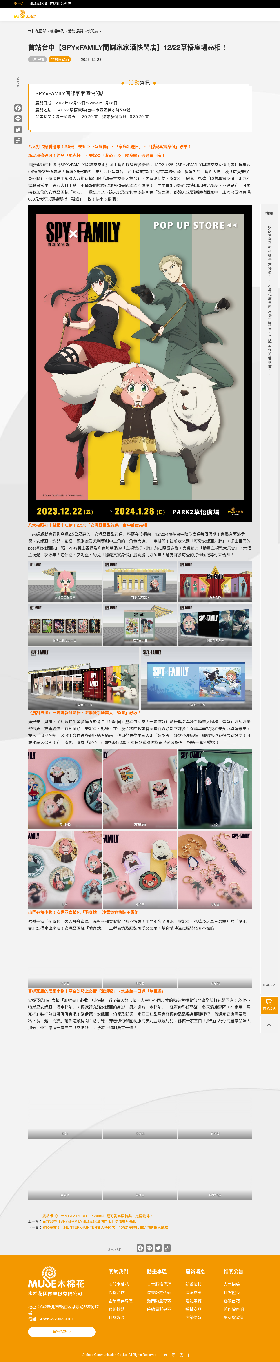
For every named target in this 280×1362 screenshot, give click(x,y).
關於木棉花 (119, 1285)
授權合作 (117, 1293)
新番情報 (193, 1285)
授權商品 (193, 1310)
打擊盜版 (232, 1293)
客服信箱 (232, 1301)
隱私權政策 (234, 1318)
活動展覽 (193, 1301)
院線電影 (193, 1293)
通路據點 (117, 1310)
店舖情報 (193, 1318)
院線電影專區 (159, 1310)
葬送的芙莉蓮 (60, 4)
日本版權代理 (159, 1285)
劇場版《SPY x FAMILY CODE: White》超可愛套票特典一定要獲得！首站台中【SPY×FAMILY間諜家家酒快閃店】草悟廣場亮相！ (97, 1219)
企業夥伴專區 (121, 1301)
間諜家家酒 (38, 4)
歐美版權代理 (159, 1293)
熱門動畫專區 (159, 1301)
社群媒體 (117, 1318)
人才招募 (232, 1285)
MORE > (269, 985)
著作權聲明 (234, 1310)
